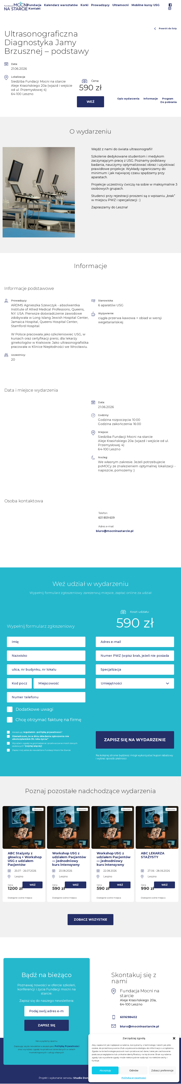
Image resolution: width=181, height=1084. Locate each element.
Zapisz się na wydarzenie (135, 739)
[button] (174, 1038)
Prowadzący (100, 5)
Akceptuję (105, 1070)
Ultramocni (120, 5)
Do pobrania (168, 102)
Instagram (169, 8)
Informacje (150, 98)
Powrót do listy (165, 28)
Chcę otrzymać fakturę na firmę (48, 719)
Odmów (133, 1070)
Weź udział (90, 103)
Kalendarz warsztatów (61, 5)
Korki (84, 5)
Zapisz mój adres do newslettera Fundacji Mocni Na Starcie (41, 750)
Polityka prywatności (134, 1078)
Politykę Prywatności (67, 1045)
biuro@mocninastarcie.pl (117, 531)
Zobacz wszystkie (90, 919)
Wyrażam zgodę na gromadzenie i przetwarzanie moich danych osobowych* (44, 744)
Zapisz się (47, 1024)
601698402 (129, 1016)
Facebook (170, 4)
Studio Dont (81, 1077)
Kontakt (34, 8)
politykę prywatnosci (49, 732)
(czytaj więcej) (33, 746)
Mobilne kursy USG (146, 5)
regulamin (29, 732)
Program (167, 98)
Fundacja (34, 5)
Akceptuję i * (37, 732)
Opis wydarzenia (128, 98)
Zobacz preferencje (162, 1070)
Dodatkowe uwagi (34, 709)
